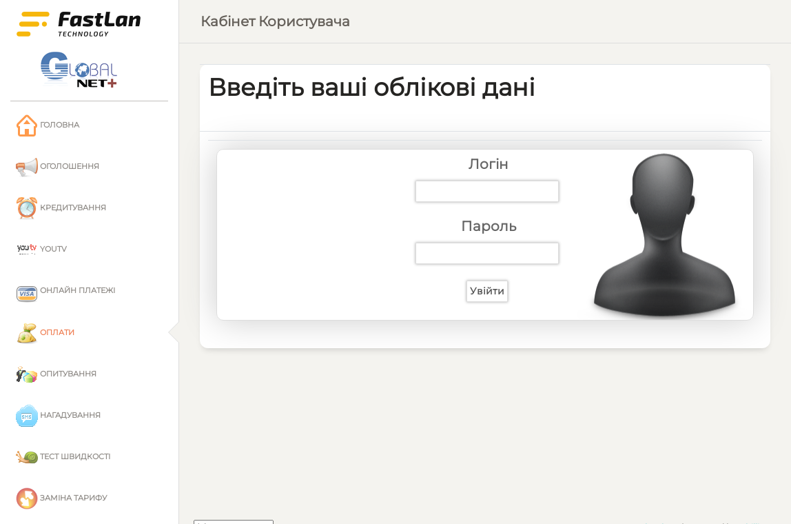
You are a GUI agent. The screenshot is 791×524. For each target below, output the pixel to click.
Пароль (488, 226)
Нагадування (58, 416)
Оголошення (57, 167)
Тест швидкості (63, 457)
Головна (47, 125)
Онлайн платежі (65, 292)
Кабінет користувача (275, 21)
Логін (488, 164)
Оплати (45, 333)
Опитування (56, 374)
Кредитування (61, 208)
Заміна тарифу (61, 498)
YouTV (41, 250)
